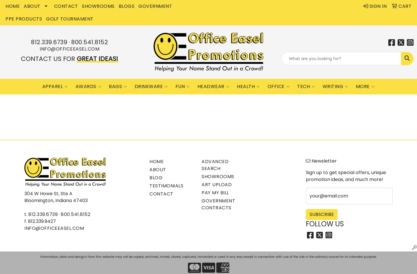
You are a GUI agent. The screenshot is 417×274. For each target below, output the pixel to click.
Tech (306, 86)
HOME (13, 6)
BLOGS (127, 6)
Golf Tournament (70, 19)
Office (279, 86)
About (157, 169)
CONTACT (66, 6)
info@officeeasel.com (69, 49)
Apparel (55, 86)
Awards (89, 86)
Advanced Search (215, 165)
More (365, 86)
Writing (335, 86)
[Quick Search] (341, 58)
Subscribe (322, 214)
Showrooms (218, 176)
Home (156, 161)
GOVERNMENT (155, 6)
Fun (182, 86)
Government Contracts (218, 204)
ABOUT (32, 6)
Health (248, 86)
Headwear (213, 86)
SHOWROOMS (98, 6)
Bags (118, 86)
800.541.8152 (89, 42)
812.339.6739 (49, 42)
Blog (155, 177)
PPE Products (24, 19)
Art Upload (217, 184)
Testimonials (166, 185)
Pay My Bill (215, 192)
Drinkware (151, 86)
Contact (161, 194)
